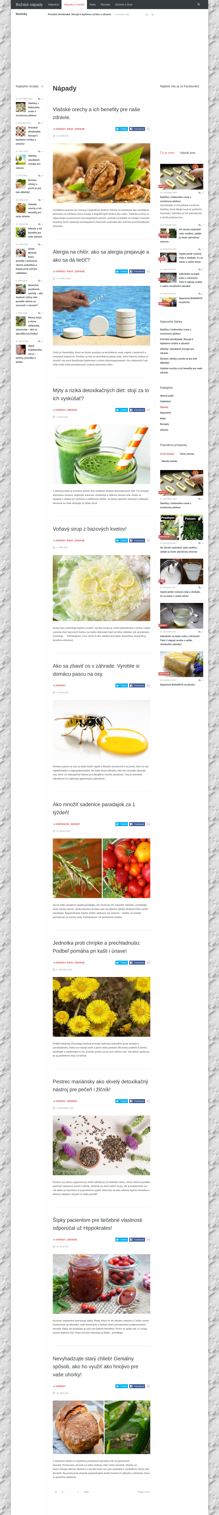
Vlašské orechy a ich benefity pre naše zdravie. (29, 210)
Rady (92, 4)
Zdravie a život (123, 4)
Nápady (61, 129)
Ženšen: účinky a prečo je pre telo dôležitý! (28, 186)
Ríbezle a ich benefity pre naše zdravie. (35, 232)
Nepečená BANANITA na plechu (190, 300)
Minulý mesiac (170, 461)
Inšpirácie (53, 4)
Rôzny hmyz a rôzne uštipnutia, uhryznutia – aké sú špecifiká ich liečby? (29, 325)
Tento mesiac (187, 454)
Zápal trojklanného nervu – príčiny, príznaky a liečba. (29, 354)
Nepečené (165, 412)
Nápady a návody (74, 4)
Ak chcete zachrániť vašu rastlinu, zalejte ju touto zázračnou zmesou (181, 235)
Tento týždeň (167, 454)
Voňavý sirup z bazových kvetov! (95, 528)
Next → (88, 1508)
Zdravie (80, 129)
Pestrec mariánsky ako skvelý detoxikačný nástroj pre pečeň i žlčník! (93, 1097)
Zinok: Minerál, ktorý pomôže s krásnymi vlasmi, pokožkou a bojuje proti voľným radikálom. (26, 261)
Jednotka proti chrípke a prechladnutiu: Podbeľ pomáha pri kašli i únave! (97, 950)
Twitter (123, 129)
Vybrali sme (187, 152)
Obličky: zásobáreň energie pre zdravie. (28, 161)
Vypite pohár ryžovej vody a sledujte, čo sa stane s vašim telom (191, 257)
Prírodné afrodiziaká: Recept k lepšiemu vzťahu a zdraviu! (79, 14)
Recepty (105, 4)
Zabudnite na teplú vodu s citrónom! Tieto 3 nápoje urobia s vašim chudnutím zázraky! (181, 280)
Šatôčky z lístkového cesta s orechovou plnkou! (175, 199)
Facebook (139, 129)
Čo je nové (167, 152)
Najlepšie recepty (27, 86)
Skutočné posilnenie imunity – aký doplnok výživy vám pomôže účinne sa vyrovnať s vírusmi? (29, 295)
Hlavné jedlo (167, 395)
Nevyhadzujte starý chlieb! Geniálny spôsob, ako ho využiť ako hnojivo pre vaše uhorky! (100, 1382)
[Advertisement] (109, 44)
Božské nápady (29, 4)
